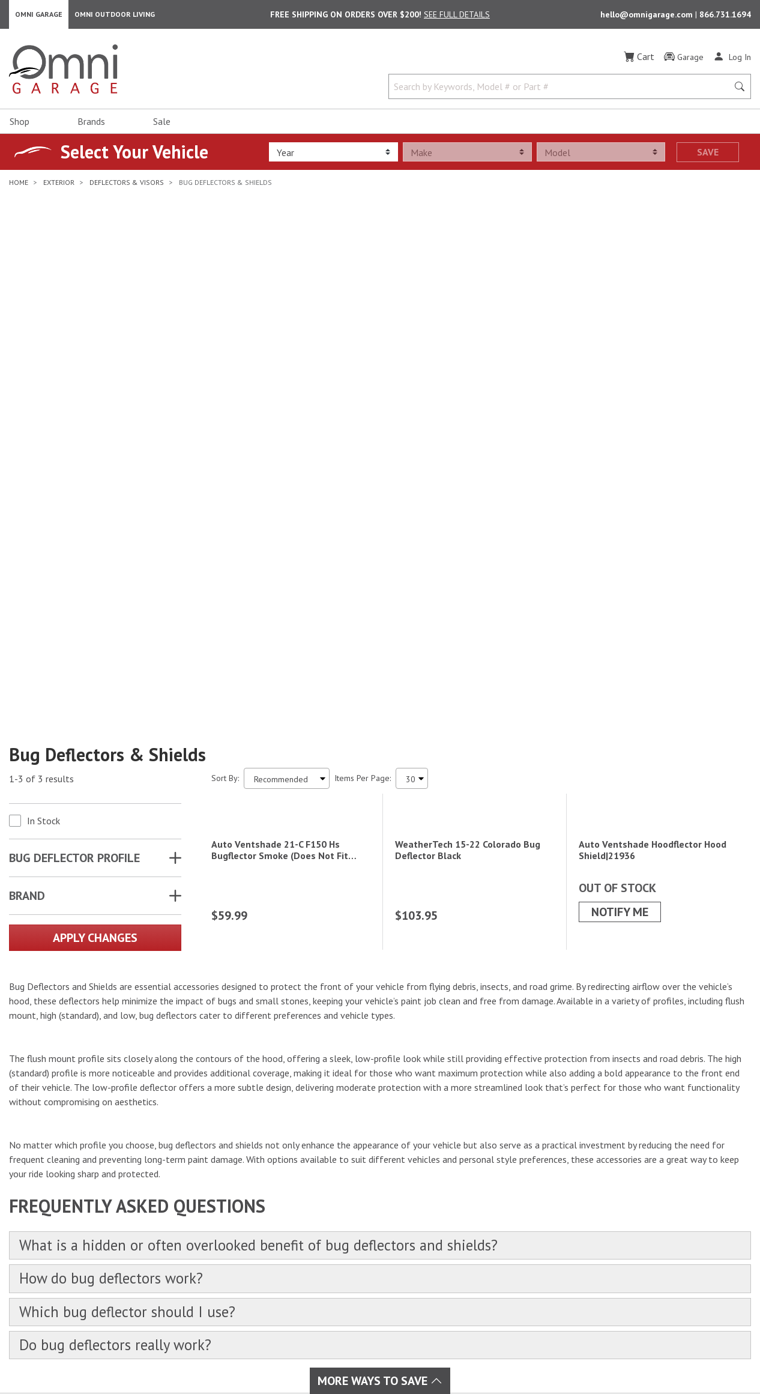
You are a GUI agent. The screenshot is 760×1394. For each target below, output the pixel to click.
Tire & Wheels (226, 1287)
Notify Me (619, 658)
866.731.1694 (725, 15)
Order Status (459, 1215)
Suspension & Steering (241, 1258)
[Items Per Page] (412, 417)
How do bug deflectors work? (114, 1026)
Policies (449, 1244)
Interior (212, 1215)
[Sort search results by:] (287, 417)
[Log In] (732, 59)
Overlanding (340, 1301)
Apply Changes (95, 577)
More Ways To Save (380, 1381)
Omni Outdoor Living (114, 15)
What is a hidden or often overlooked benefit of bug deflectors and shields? (268, 992)
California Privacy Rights (647, 1354)
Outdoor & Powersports (361, 1287)
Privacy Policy (558, 1354)
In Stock (43, 460)
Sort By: (225, 417)
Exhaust (331, 1200)
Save (708, 154)
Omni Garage (38, 15)
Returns (449, 1229)
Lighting (332, 1229)
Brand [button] (27, 535)
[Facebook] (25, 1239)
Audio (328, 1215)
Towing (212, 1272)
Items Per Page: (362, 417)
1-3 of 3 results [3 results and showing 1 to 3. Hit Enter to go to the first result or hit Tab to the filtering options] (41, 418)
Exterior (213, 1200)
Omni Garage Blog (469, 1272)
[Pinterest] (104, 1239)
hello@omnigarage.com (647, 15)
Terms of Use (492, 1354)
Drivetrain (216, 1244)
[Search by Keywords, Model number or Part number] (562, 89)
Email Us (658, 1235)
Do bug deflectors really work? (119, 1095)
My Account (456, 1200)
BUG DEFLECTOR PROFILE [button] (74, 497)
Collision (333, 1244)
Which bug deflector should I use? (130, 1060)
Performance (222, 1229)
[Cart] (639, 59)
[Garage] (684, 59)
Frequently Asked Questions (486, 1258)
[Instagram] (52, 1239)
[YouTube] (78, 1239)
